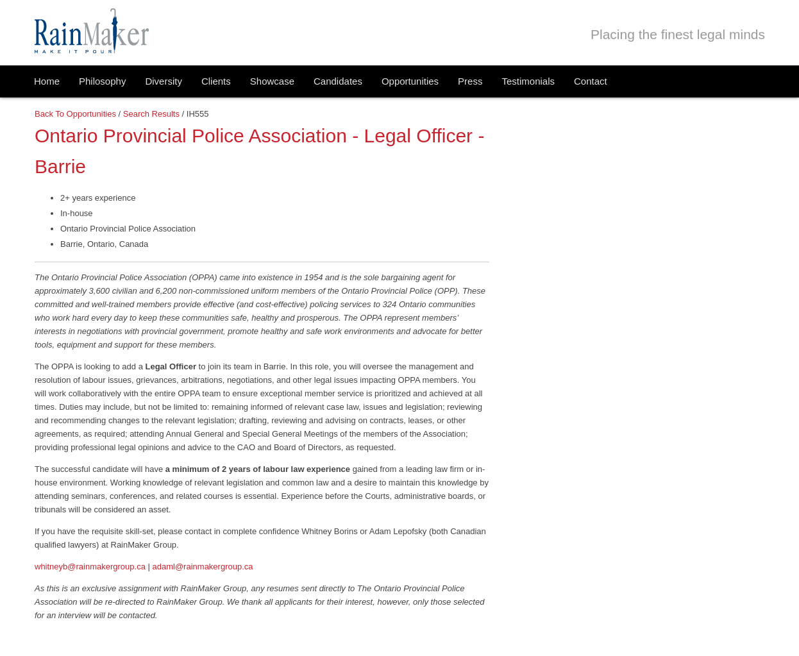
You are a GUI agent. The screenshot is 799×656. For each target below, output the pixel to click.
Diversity (163, 81)
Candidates (338, 81)
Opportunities (410, 81)
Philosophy (102, 81)
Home (47, 81)
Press (470, 81)
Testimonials (528, 81)
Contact (590, 81)
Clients (216, 81)
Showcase (272, 81)
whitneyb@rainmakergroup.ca (90, 566)
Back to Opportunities (75, 114)
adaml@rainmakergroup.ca (203, 566)
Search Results (151, 114)
